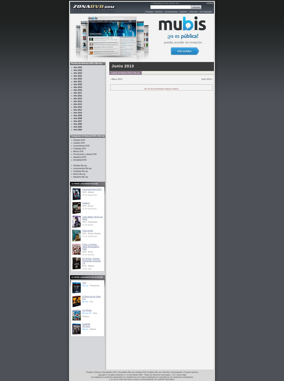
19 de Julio (86, 269)
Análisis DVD (141, 372)
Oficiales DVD (79, 140)
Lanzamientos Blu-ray (82, 168)
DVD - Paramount (89, 222)
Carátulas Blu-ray (80, 171)
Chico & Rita (87, 231)
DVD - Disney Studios (91, 233)
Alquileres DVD (79, 157)
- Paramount (90, 286)
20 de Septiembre (89, 195)
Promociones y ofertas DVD (84, 154)
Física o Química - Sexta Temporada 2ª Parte (90, 246)
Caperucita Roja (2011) (92, 189)
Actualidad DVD (80, 160)
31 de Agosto (87, 225)
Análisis (183, 12)
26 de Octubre (88, 255)
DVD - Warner (88, 192)
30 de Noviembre (89, 209)
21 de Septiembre (89, 236)
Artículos (194, 12)
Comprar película (191, 372)
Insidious (86, 203)
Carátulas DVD (79, 149)
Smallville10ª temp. (86, 325)
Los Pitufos (87, 310)
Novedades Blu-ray (126, 372)
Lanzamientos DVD (81, 146)
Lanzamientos (171, 12)
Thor (84, 283)
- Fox (87, 302)
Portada (149, 12)
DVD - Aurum (87, 206)
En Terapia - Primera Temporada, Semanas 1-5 (91, 261)
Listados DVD (79, 143)
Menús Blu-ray (79, 174)
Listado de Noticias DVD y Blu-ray (125, 73)
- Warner (89, 329)
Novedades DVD (110, 372)
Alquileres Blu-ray (80, 177)
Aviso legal (181, 375)
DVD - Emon (87, 252)
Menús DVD (78, 151)
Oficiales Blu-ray (80, 166)
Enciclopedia (206, 12)
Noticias (159, 12)
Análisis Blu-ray (154, 372)
